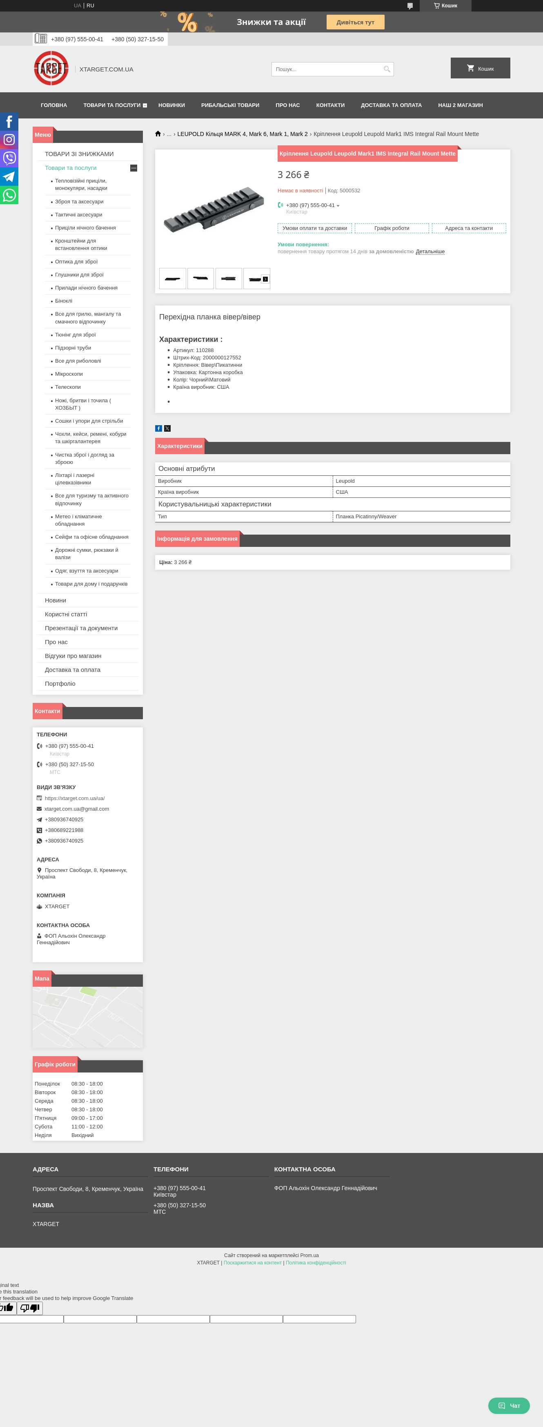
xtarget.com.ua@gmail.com (77, 809)
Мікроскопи (69, 374)
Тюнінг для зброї (75, 335)
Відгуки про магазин (73, 655)
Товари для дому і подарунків (91, 584)
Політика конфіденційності (316, 1263)
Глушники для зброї (79, 275)
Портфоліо (60, 683)
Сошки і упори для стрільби (89, 421)
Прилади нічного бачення (86, 288)
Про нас (288, 105)
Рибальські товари (230, 105)
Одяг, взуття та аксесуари (86, 571)
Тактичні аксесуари (78, 215)
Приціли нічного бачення (85, 228)
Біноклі (63, 301)
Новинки (171, 105)
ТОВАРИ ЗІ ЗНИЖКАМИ (79, 153)
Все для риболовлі (78, 361)
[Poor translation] (30, 1308)
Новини (55, 600)
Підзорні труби (73, 348)
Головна (54, 105)
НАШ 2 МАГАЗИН (460, 105)
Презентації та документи (81, 627)
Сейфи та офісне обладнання (92, 537)
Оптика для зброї (76, 262)
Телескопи (68, 387)
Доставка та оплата (391, 105)
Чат (509, 1405)
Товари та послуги (111, 105)
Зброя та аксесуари (79, 201)
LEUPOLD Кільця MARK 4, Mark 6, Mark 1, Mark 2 (243, 134)
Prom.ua (309, 1255)
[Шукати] (387, 69)
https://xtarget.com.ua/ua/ (75, 798)
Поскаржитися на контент (253, 1263)
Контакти (330, 105)
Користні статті (66, 614)
